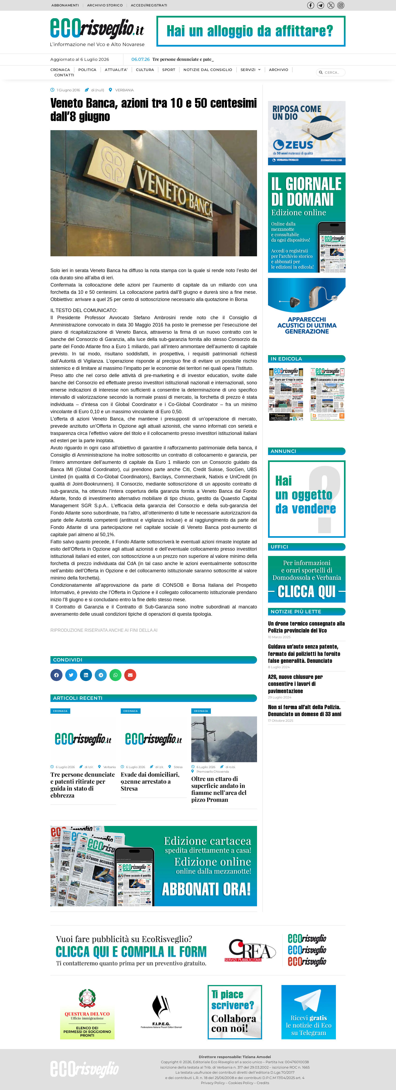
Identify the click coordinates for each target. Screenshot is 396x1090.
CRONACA (60, 70)
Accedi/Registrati (149, 5)
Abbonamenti (65, 5)
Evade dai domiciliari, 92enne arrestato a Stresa (150, 781)
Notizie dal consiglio (208, 70)
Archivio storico (105, 5)
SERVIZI (251, 70)
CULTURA (145, 70)
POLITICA (87, 70)
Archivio (278, 70)
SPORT (168, 70)
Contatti (64, 75)
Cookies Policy (240, 1083)
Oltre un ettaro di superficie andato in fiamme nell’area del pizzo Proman (219, 789)
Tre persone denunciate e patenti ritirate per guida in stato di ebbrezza (82, 784)
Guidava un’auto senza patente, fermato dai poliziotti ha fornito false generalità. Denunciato (304, 654)
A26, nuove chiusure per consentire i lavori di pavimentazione (295, 685)
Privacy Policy (213, 1083)
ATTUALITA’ (116, 70)
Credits (263, 1083)
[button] (56, 675)
